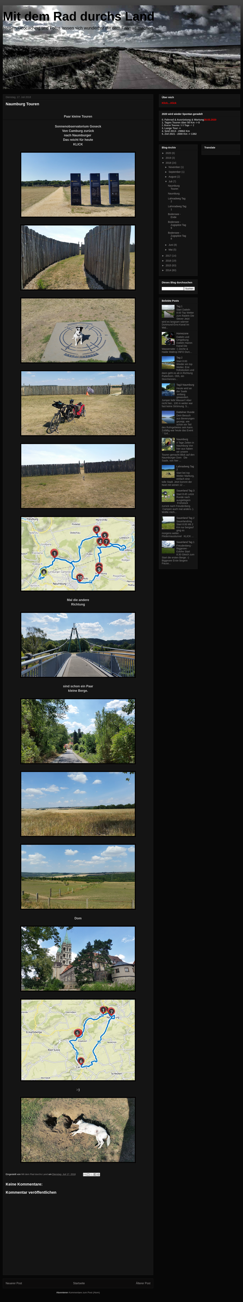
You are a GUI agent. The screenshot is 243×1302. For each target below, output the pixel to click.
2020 (169, 153)
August (173, 176)
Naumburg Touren (174, 187)
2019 (169, 157)
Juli (171, 181)
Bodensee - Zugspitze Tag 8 (177, 235)
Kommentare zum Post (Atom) (84, 1292)
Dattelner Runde (185, 412)
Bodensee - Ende (174, 216)
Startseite (79, 1283)
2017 (169, 255)
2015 (169, 265)
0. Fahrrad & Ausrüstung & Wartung (183, 119)
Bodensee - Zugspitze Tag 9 (177, 225)
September (175, 171)
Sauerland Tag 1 (185, 542)
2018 (169, 162)
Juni (171, 244)
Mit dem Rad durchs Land (79, 16)
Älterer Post (143, 1283)
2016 (169, 260)
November (175, 167)
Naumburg (174, 193)
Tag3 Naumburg (185, 384)
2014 (169, 270)
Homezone (182, 333)
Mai (171, 249)
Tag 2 (179, 357)
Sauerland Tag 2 (185, 518)
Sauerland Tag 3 (185, 490)
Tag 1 (179, 306)
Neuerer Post (14, 1283)
